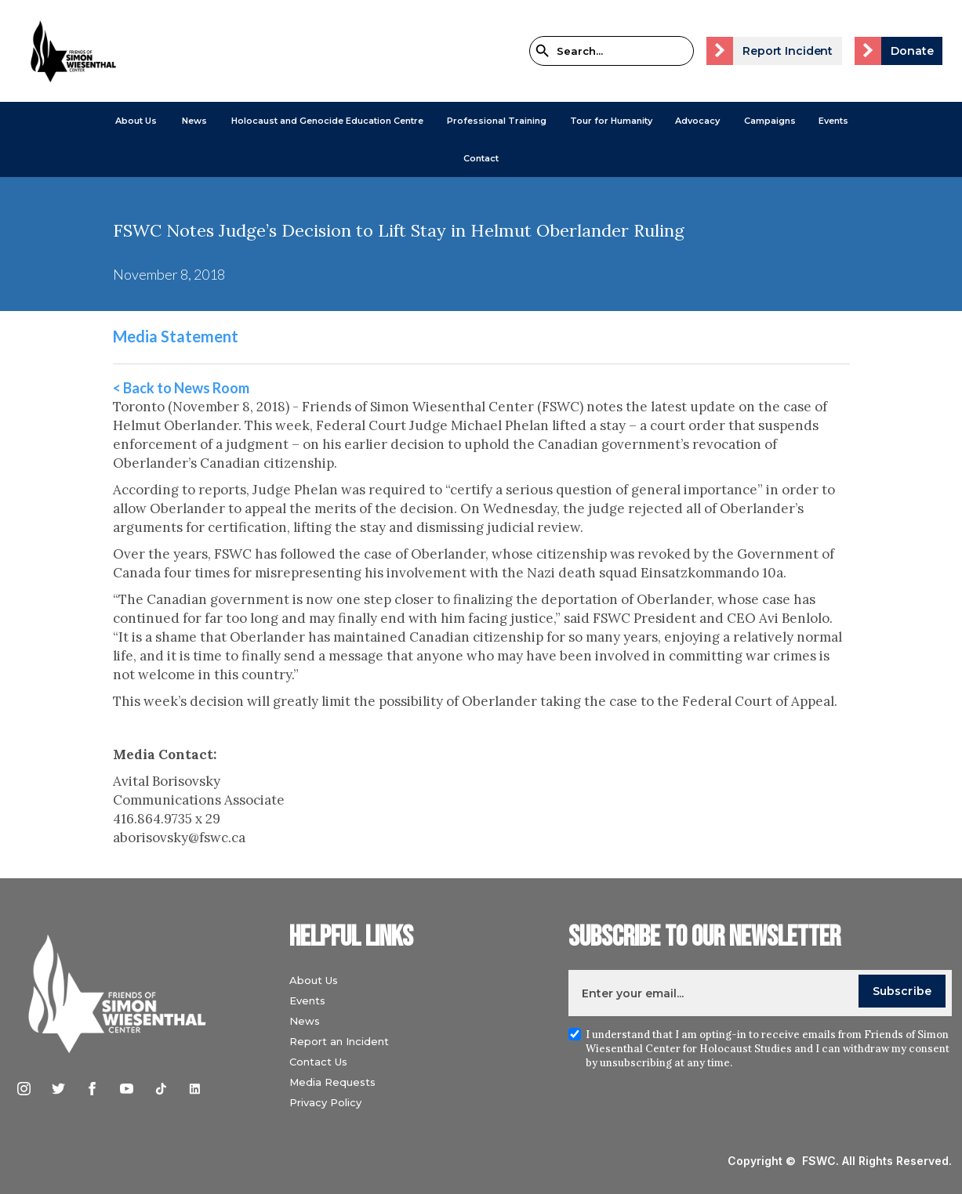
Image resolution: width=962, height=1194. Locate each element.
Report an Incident (339, 1041)
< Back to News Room (181, 388)
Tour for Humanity (611, 120)
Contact (481, 158)
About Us (136, 120)
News (304, 1021)
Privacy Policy (325, 1102)
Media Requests (332, 1082)
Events (833, 120)
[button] (136, 120)
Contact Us (318, 1061)
